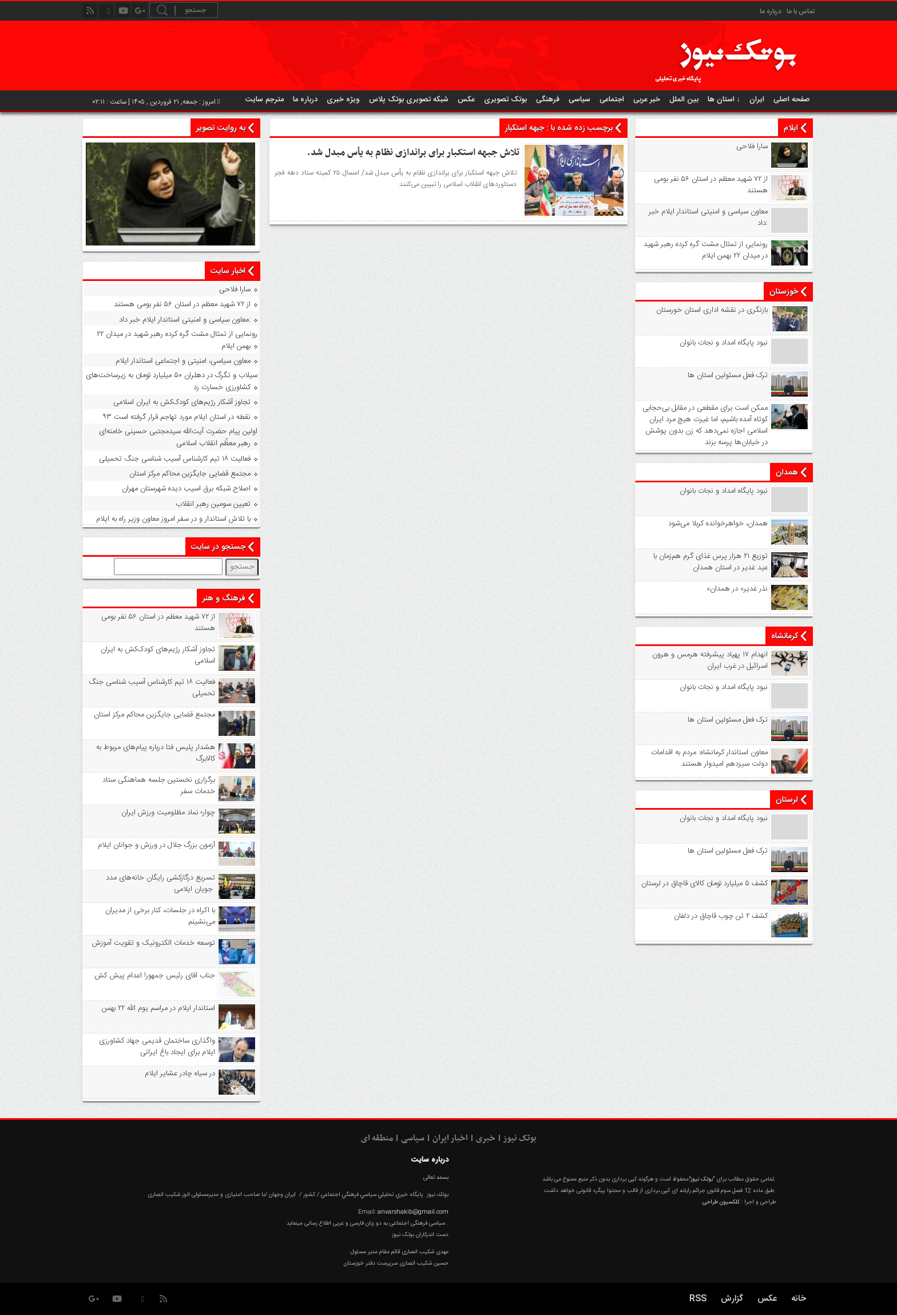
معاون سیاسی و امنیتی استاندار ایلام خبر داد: (708, 217)
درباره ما (770, 11)
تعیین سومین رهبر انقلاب (213, 504)
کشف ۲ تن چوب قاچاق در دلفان (721, 916)
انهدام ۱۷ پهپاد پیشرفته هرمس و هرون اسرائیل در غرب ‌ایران (710, 660)
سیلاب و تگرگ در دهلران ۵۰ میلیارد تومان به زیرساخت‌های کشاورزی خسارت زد (171, 381)
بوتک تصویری (505, 99)
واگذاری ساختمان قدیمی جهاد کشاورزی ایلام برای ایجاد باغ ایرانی (157, 1046)
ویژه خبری (343, 99)
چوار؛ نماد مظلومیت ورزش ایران (168, 812)
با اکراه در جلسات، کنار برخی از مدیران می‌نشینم (160, 916)
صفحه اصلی (791, 99)
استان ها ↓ (724, 99)
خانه (798, 1299)
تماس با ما (801, 11)
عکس (466, 99)
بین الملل (683, 99)
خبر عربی (646, 99)
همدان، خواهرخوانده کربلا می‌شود (718, 523)
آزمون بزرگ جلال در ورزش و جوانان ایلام (156, 845)
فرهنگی (547, 99)
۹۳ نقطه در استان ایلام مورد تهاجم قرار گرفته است (176, 417)
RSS (698, 1299)
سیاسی (579, 99)
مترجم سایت (264, 99)
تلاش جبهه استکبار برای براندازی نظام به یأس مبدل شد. (413, 153)
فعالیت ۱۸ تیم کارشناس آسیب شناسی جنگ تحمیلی (175, 459)
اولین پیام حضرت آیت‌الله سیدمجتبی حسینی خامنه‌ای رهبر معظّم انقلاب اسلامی (178, 437)
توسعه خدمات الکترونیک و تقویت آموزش (153, 943)
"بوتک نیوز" (702, 1179)
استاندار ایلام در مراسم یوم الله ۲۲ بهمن (158, 1008)
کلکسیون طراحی (721, 1202)
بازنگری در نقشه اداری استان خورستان (712, 310)
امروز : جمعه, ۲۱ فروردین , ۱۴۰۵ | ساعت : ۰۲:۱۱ (156, 102)
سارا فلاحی (752, 146)
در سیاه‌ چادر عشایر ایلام (180, 1073)
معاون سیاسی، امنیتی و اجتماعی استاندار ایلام (183, 361)
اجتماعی (612, 99)
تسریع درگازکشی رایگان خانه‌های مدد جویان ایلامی (160, 883)
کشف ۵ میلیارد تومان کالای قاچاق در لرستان (704, 883)
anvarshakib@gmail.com (413, 1212)
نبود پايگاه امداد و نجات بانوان (724, 342)
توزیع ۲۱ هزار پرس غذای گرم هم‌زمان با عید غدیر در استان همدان (710, 561)
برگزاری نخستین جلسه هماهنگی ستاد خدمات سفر (158, 785)
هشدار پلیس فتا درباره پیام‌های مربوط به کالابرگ (155, 753)
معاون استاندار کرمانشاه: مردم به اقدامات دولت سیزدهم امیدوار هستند (709, 758)
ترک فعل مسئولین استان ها (728, 375)
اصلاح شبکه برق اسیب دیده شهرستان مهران (186, 488)
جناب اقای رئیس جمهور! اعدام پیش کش (154, 975)
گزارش (732, 1299)
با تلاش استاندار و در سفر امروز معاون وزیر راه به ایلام (173, 519)
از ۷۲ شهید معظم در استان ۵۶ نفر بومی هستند (711, 184)
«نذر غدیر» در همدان (737, 589)
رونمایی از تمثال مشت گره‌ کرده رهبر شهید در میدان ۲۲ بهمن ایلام (706, 250)
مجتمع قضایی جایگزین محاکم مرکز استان (190, 474)
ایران (756, 99)
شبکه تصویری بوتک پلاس (409, 99)
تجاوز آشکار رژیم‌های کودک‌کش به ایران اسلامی (182, 402)
